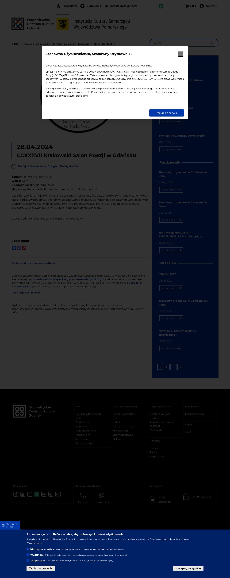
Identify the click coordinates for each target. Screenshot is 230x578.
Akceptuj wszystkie (188, 568)
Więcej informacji (34, 543)
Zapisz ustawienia (41, 568)
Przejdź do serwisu (167, 112)
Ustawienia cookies (11, 525)
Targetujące (38, 560)
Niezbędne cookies (42, 549)
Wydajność (36, 554)
